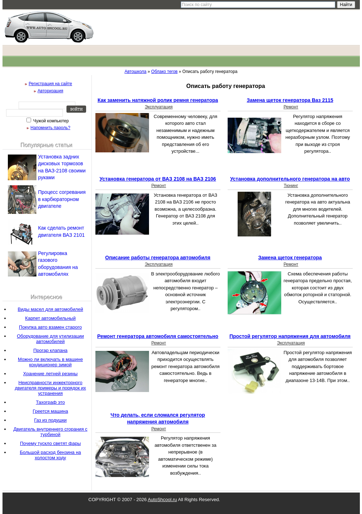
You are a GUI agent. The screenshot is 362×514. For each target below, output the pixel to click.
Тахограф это (50, 402)
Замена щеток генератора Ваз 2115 (290, 100)
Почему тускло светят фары (50, 443)
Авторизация (50, 90)
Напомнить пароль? (50, 127)
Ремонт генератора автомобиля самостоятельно (157, 336)
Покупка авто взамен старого (50, 327)
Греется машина (50, 411)
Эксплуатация (159, 106)
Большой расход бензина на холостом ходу (50, 455)
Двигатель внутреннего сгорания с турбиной (50, 431)
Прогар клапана (50, 350)
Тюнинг (291, 185)
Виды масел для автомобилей (50, 309)
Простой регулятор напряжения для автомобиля (290, 336)
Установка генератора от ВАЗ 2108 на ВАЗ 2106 (158, 179)
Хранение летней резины (50, 373)
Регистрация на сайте (50, 83)
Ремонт (290, 106)
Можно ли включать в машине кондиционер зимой (50, 362)
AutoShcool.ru (162, 499)
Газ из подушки (50, 420)
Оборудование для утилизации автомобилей (50, 338)
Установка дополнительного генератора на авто (290, 179)
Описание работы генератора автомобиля (157, 257)
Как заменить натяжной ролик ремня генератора (158, 100)
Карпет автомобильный (50, 318)
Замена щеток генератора (290, 257)
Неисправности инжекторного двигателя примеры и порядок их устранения (50, 388)
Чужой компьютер (50, 120)
